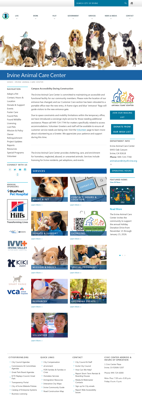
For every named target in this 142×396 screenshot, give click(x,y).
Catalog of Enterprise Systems (24, 389)
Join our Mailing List (122, 115)
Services (92, 16)
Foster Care (12, 112)
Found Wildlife (14, 119)
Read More (116, 209)
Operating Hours (122, 171)
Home (10, 82)
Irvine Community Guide (54, 387)
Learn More (36, 205)
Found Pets (12, 115)
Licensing (11, 123)
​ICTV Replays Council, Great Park (23, 377)
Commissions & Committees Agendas (24, 367)
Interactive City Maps (53, 383)
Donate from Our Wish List (122, 129)
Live (16, 16)
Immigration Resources (53, 379)
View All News (115, 182)
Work (35, 16)
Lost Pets (11, 126)
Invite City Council (83, 365)
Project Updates (14, 141)
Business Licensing (19, 393)
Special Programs (15, 152)
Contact (130, 16)
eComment (48, 365)
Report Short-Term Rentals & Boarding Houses (87, 374)
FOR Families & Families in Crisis (55, 370)
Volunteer (12, 156)
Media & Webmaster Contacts (84, 381)
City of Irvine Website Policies (24, 386)
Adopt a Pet (12, 93)
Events (10, 108)
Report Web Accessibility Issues (85, 391)
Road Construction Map (54, 391)
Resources (12, 148)
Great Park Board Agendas (23, 372)
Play (54, 16)
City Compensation (52, 362)
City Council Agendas (21, 362)
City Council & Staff (83, 362)
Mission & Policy (15, 130)
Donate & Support (16, 104)
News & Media (111, 16)
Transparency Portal (20, 382)
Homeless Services (51, 375)
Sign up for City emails (84, 386)
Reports (11, 145)
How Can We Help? (83, 369)
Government (73, 16)
